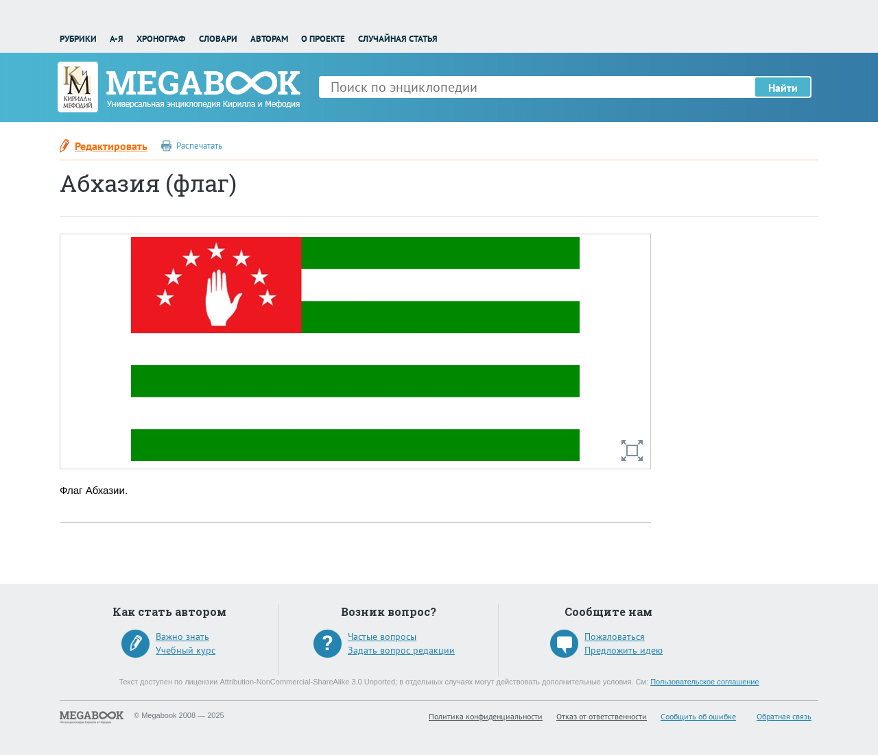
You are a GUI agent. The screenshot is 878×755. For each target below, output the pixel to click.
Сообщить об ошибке (698, 716)
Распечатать (199, 145)
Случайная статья (398, 39)
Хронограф (161, 39)
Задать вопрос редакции (401, 650)
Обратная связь (784, 716)
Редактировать (111, 146)
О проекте (323, 39)
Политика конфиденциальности (486, 716)
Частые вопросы (382, 636)
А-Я (116, 39)
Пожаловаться (614, 636)
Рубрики (78, 39)
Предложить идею (623, 650)
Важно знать (182, 636)
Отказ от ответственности (601, 716)
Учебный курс (185, 650)
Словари (218, 39)
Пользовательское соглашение (704, 682)
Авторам (269, 39)
